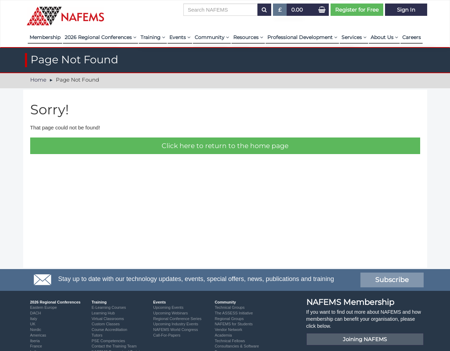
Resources (248, 37)
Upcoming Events (168, 307)
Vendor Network (228, 329)
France (36, 346)
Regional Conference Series (177, 319)
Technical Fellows (230, 341)
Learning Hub (103, 313)
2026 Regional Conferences (100, 37)
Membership (45, 37)
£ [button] (280, 11)
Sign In (406, 9)
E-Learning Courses (109, 307)
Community (212, 37)
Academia (223, 335)
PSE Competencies (108, 341)
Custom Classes (106, 324)
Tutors (97, 335)
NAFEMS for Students (234, 324)
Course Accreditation (110, 329)
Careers (411, 37)
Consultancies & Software (237, 346)
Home (38, 79)
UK (32, 324)
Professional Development (302, 37)
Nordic (35, 329)
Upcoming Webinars (170, 313)
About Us (384, 37)
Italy (33, 319)
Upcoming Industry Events (175, 324)
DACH (35, 313)
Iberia (35, 341)
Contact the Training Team (114, 346)
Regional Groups (229, 319)
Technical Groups (229, 307)
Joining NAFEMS (365, 339)
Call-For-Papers (167, 335)
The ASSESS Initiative (234, 313)
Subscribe (392, 280)
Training (153, 37)
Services (353, 37)
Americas (38, 335)
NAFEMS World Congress (175, 329)
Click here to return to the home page (225, 146)
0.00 (297, 9)
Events (179, 37)
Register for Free (357, 9)
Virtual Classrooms (108, 319)
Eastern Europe (43, 307)
